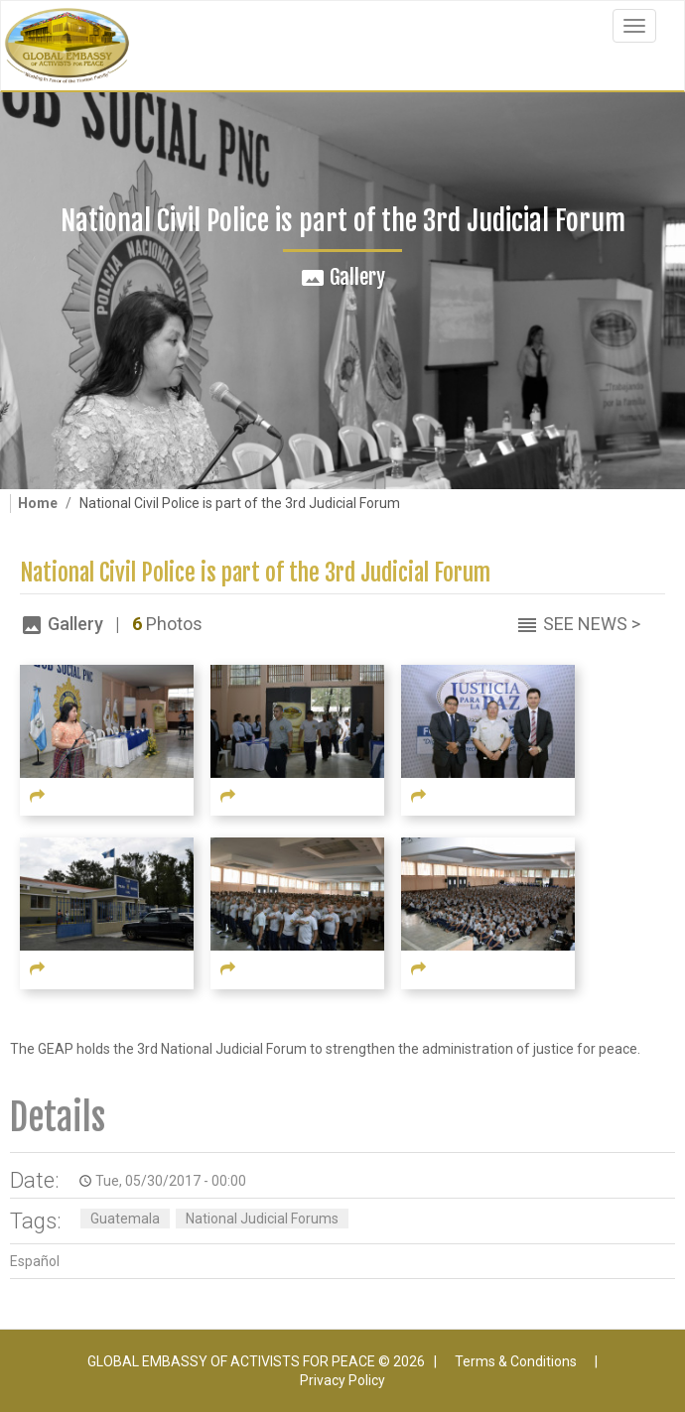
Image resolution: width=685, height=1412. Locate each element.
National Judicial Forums (262, 1218)
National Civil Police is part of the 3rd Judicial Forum (255, 573)
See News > (591, 623)
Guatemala (125, 1218)
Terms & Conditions (516, 1361)
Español (35, 1261)
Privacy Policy (342, 1380)
